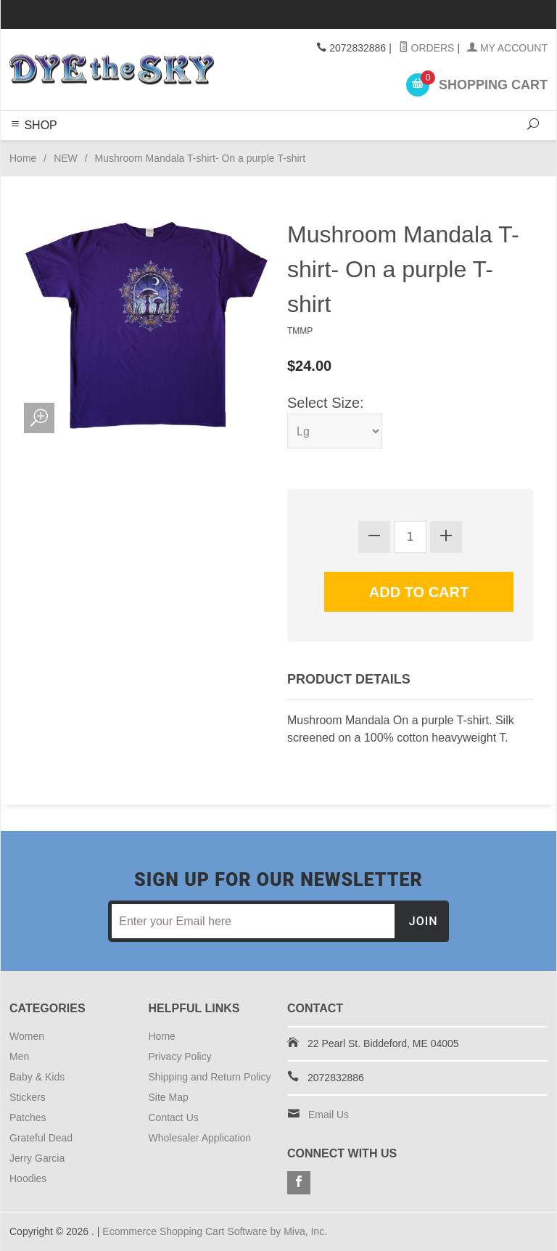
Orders (427, 48)
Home (22, 158)
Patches (27, 1117)
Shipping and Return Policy (210, 1077)
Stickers (27, 1097)
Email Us (328, 1114)
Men (19, 1056)
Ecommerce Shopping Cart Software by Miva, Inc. (214, 1231)
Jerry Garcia (37, 1158)
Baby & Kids (37, 1077)
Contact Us (174, 1117)
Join (423, 921)
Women (26, 1036)
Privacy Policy (180, 1056)
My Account (507, 48)
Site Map (169, 1097)
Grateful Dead (41, 1138)
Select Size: (325, 403)
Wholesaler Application (200, 1138)
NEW (66, 158)
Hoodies (27, 1178)
